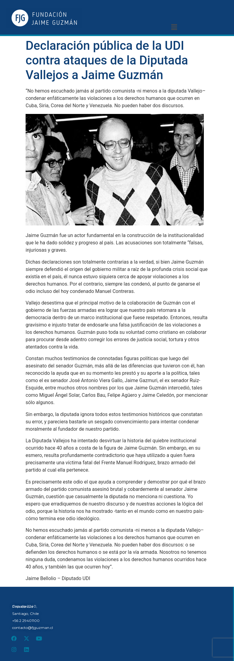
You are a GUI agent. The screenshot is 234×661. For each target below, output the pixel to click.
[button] (174, 27)
